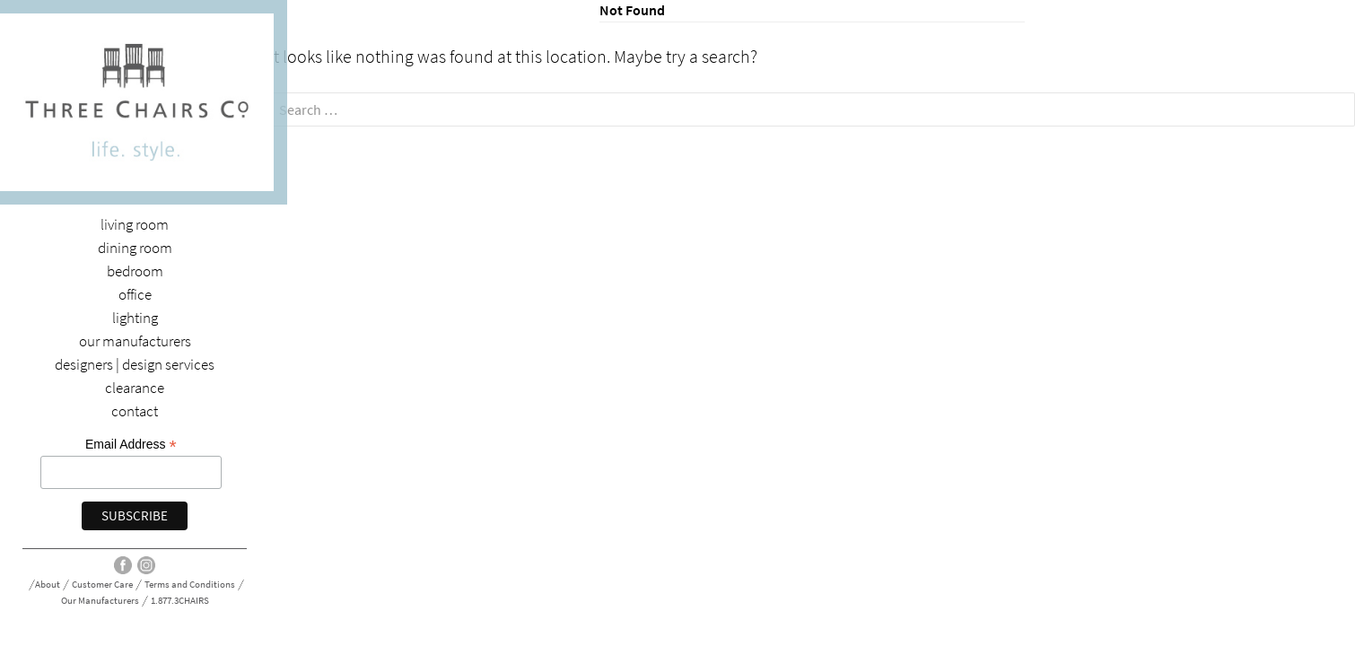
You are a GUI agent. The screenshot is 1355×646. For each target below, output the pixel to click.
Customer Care (102, 584)
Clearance (134, 388)
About (47, 584)
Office (135, 294)
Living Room (135, 224)
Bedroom (135, 271)
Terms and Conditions (189, 584)
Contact (134, 411)
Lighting (135, 318)
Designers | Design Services (134, 364)
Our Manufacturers (135, 341)
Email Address (131, 444)
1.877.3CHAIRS (180, 600)
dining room (135, 248)
